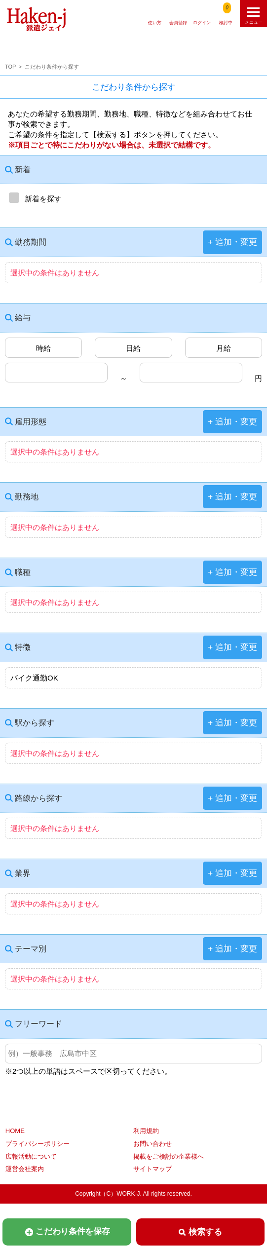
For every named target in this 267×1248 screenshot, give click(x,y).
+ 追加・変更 (232, 242)
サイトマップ (152, 1168)
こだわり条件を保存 (67, 1231)
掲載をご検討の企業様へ (168, 1156)
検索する (200, 1232)
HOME (15, 1131)
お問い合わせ (152, 1143)
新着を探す (33, 197)
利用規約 (146, 1131)
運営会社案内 (24, 1168)
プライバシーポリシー (37, 1143)
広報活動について (31, 1156)
